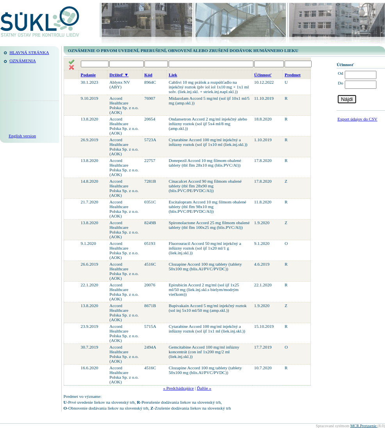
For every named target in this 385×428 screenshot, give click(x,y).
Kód (148, 74)
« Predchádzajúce (178, 388)
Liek (173, 74)
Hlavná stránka (29, 52)
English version (22, 135)
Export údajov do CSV (357, 119)
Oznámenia (22, 60)
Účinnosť (262, 74)
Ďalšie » (204, 388)
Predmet (293, 74)
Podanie (88, 74)
